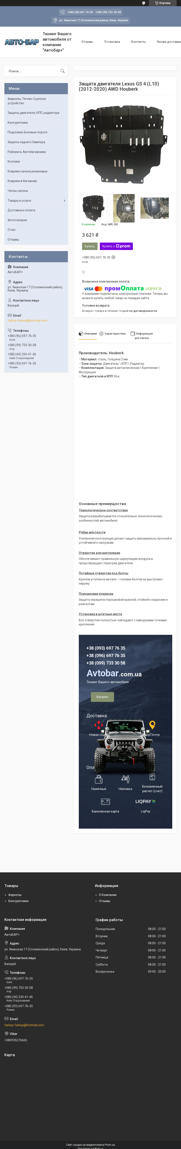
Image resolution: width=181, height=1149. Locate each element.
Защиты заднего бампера (26, 142)
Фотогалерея (17, 220)
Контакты (138, 41)
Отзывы (87, 41)
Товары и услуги (19, 200)
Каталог (102, 697)
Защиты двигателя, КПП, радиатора (33, 113)
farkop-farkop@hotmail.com (27, 320)
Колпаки (14, 161)
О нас (12, 229)
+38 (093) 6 (97, 648)
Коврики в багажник (22, 181)
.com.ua (114, 674)
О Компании (107, 895)
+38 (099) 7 (97, 663)
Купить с (116, 246)
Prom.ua (110, 1144)
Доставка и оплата (21, 210)
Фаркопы (14, 895)
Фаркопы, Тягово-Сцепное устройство (27, 101)
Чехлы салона (18, 191)
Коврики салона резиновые (27, 171)
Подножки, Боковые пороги (27, 132)
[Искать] (62, 71)
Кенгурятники (18, 122)
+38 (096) (96, 655)
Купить (90, 246)
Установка (112, 41)
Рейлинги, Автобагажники (27, 152)
